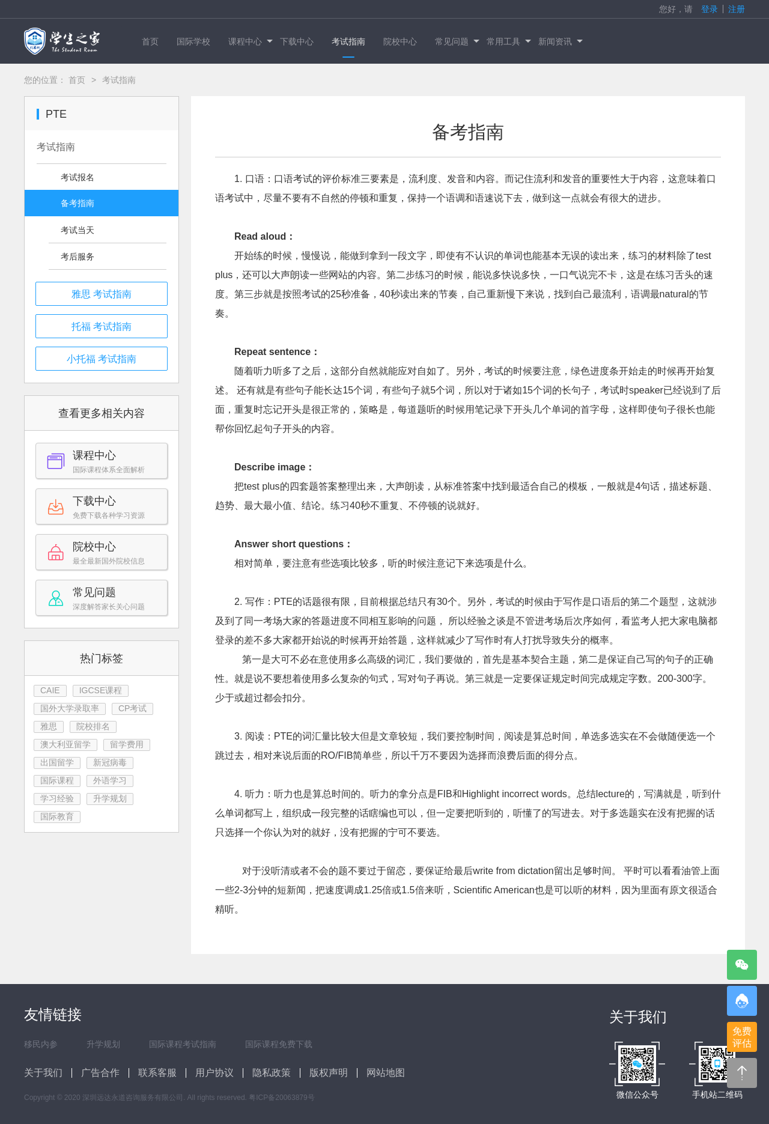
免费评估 (742, 1037)
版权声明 (328, 1072)
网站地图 (385, 1072)
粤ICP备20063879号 (281, 1097)
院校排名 (93, 726)
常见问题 (456, 41)
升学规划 (110, 798)
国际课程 (57, 780)
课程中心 (249, 41)
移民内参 (41, 1044)
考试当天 (77, 230)
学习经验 (57, 798)
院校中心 (400, 41)
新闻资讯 (559, 41)
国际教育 (57, 816)
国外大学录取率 (69, 708)
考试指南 (348, 41)
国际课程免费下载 (278, 1044)
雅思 (48, 726)
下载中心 (297, 41)
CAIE (50, 690)
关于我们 (43, 1072)
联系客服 (157, 1072)
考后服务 (77, 256)
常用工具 (508, 41)
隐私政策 (271, 1072)
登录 (709, 9)
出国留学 (57, 762)
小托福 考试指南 (101, 359)
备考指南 (77, 203)
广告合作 (100, 1072)
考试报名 (77, 177)
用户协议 (214, 1072)
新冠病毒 (110, 762)
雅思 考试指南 (101, 294)
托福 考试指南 (101, 326)
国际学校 (193, 41)
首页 (150, 41)
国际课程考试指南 (182, 1044)
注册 (736, 9)
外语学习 (110, 780)
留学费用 (127, 744)
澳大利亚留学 (65, 744)
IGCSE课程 (101, 690)
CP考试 (132, 708)
